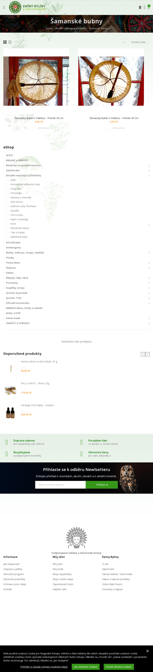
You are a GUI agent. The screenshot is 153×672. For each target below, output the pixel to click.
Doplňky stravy (15, 287)
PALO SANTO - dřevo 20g (35, 383)
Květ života (16, 201)
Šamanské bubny (19, 228)
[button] (143, 354)
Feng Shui (15, 188)
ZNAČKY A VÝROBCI (17, 323)
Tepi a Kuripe (17, 232)
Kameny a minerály (20, 197)
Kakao (10, 272)
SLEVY (9, 155)
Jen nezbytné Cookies (85, 666)
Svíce (13, 223)
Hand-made (13, 318)
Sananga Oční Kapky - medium (37, 405)
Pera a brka (16, 214)
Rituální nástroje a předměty (23, 175)
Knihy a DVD (13, 313)
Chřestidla (15, 193)
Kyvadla (14, 210)
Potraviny (12, 282)
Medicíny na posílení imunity (23, 165)
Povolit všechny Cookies (119, 666)
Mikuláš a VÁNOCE (17, 160)
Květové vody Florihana (23, 206)
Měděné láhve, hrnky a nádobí (24, 308)
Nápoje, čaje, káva (17, 277)
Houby (10, 257)
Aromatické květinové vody (25, 184)
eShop (8, 147)
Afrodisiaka (13, 242)
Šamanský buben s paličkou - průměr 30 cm (114, 118)
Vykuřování (13, 170)
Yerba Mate (13, 262)
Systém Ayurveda (16, 292)
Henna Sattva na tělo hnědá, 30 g (39, 361)
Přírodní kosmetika (17, 303)
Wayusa (11, 267)
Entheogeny (13, 247)
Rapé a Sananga (19, 219)
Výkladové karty (18, 236)
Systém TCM (13, 298)
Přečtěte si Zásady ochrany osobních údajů (44, 666)
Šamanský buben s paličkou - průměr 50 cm (39, 118)
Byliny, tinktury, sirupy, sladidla (25, 252)
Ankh (13, 180)
